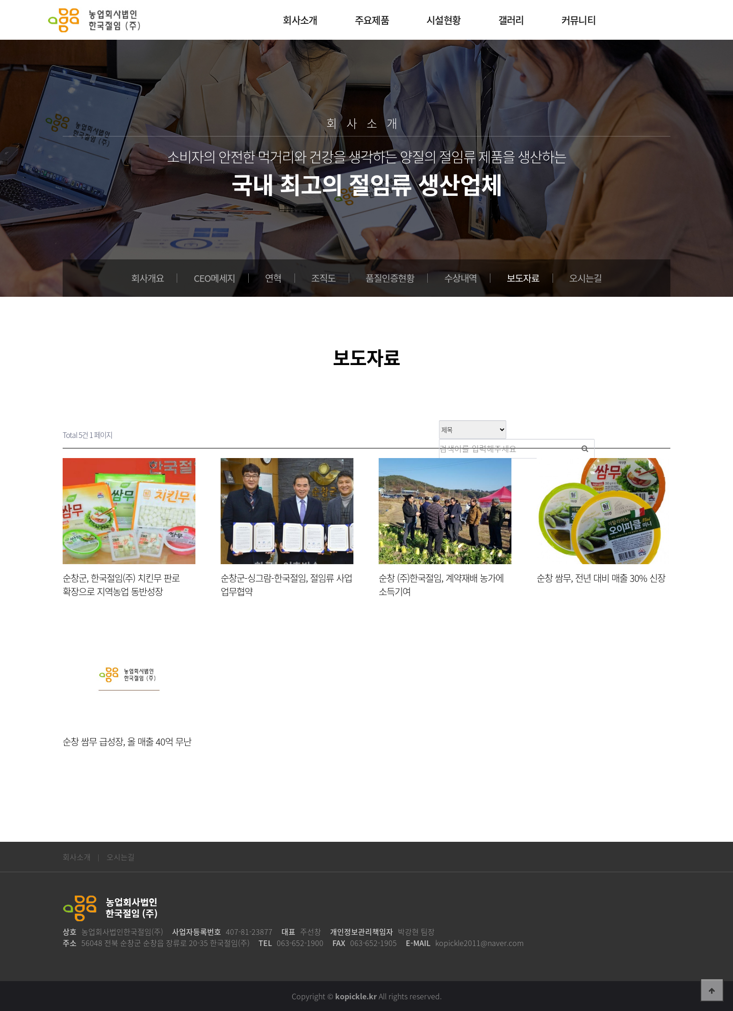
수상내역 (460, 278)
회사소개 (77, 856)
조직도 (323, 278)
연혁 (273, 278)
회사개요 (147, 278)
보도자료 (523, 278)
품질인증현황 (390, 278)
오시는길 (585, 278)
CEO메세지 (214, 278)
